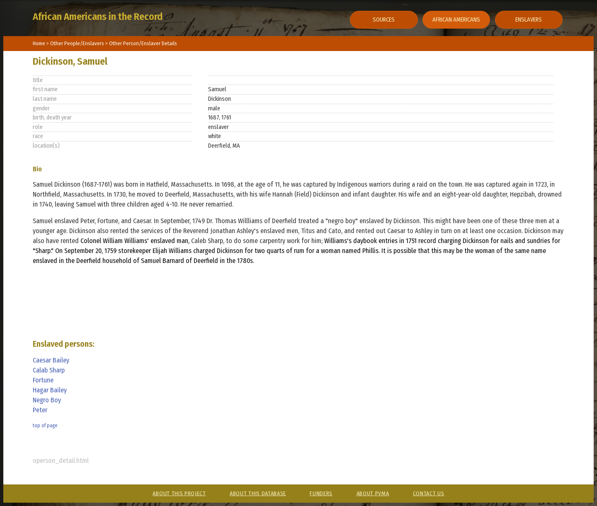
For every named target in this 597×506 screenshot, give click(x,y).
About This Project (179, 493)
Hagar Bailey (50, 390)
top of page (45, 425)
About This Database (258, 493)
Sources (384, 19)
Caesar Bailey (51, 360)
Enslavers (528, 19)
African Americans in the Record (98, 16)
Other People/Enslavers (77, 43)
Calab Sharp (49, 370)
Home (39, 43)
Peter (40, 410)
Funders (321, 493)
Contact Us (428, 493)
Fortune (43, 380)
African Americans (456, 19)
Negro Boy (47, 400)
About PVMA (373, 493)
